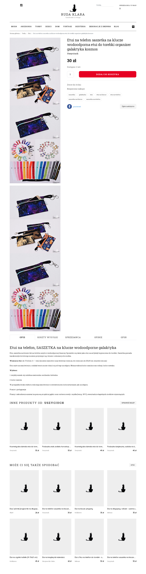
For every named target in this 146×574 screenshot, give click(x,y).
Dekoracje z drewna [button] (100, 26)
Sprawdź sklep (128, 403)
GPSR (124, 337)
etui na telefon (115, 95)
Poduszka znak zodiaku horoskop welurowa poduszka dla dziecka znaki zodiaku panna (56, 447)
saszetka (72, 95)
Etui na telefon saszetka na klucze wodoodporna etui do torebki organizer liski (56, 509)
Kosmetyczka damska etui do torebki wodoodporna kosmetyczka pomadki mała (89, 447)
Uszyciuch (72, 53)
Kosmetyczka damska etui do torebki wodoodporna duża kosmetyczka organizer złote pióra (24, 447)
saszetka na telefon (93, 99)
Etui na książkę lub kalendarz (53, 557)
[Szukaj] (112, 5)
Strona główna (15, 33)
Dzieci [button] (48, 26)
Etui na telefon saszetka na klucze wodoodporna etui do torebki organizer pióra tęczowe (121, 557)
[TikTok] (21, 5)
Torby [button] (38, 26)
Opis (22, 337)
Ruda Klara (73, 12)
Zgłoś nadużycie (128, 106)
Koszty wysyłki (47, 337)
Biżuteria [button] (80, 26)
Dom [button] (57, 26)
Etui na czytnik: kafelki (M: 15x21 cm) (23, 557)
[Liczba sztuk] (70, 74)
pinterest (77, 106)
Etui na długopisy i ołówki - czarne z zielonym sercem (121, 509)
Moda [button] (14, 26)
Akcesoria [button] (26, 26)
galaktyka (82, 95)
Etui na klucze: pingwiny (84, 509)
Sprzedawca (73, 337)
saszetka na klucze (75, 99)
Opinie (98, 337)
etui (91, 95)
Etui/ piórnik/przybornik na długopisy (24, 509)
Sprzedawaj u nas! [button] (127, 5)
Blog (116, 26)
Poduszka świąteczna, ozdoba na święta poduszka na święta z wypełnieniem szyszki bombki (121, 447)
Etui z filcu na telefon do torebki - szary (89, 557)
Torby (24, 33)
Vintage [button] (67, 26)
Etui (29, 33)
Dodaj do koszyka (107, 74)
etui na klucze (101, 95)
